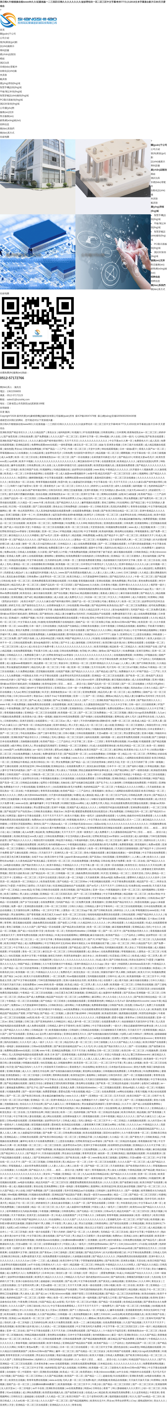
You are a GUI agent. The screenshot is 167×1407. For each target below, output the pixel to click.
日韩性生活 (121, 885)
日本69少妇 (48, 1273)
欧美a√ (109, 791)
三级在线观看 (23, 1207)
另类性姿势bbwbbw (98, 1244)
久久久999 (81, 523)
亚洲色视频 (34, 531)
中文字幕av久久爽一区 (121, 440)
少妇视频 (155, 1306)
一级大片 (117, 1025)
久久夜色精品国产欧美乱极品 (31, 861)
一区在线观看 (24, 506)
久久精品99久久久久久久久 (92, 922)
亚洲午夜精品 (60, 725)
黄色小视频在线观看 (94, 852)
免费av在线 (10, 552)
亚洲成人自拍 (131, 1236)
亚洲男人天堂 (7, 1405)
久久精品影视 (37, 453)
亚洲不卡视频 (58, 807)
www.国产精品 (16, 589)
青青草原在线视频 (49, 791)
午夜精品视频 (135, 1170)
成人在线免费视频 (141, 679)
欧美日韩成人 (74, 576)
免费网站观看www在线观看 (79, 477)
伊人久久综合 (110, 997)
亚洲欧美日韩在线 (10, 1256)
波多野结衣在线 (128, 514)
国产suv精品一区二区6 (150, 1396)
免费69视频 (58, 523)
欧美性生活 (131, 865)
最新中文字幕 (96, 547)
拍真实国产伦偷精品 (68, 626)
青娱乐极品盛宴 (64, 1355)
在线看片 (47, 659)
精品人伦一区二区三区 (91, 725)
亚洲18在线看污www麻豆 (77, 568)
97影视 (4, 1318)
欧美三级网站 (11, 894)
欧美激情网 (67, 1227)
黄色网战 (94, 861)
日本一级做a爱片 (129, 449)
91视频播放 (35, 684)
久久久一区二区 (54, 1042)
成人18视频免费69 (63, 1062)
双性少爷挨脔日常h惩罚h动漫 (105, 617)
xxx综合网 (117, 1314)
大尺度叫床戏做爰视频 (139, 543)
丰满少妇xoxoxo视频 (50, 869)
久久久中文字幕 (119, 704)
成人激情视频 (78, 642)
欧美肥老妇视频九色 (104, 465)
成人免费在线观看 (36, 1025)
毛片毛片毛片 (159, 1372)
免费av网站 (97, 947)
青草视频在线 (106, 848)
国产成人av (42, 1293)
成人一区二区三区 (72, 1058)
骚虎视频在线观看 (128, 1013)
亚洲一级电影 (67, 1186)
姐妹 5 (102, 444)
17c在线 (143, 1244)
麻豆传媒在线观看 (43, 593)
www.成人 (134, 527)
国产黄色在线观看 (107, 918)
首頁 (2, 29)
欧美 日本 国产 (53, 1054)
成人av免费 (7, 457)
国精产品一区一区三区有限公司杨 (89, 601)
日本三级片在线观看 (133, 444)
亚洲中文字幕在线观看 (95, 1145)
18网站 (140, 935)
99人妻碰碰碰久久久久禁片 (90, 1108)
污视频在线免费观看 (43, 679)
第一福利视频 (90, 1297)
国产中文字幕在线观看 (25, 980)
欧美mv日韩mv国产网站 (124, 622)
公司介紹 (4, 38)
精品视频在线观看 (106, 869)
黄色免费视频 (119, 580)
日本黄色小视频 (109, 584)
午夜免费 (22, 1302)
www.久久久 (78, 758)
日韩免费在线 (34, 465)
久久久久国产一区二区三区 (64, 436)
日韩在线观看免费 (22, 642)
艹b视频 (56, 1174)
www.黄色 (99, 469)
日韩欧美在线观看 (50, 889)
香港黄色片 (50, 486)
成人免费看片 (102, 832)
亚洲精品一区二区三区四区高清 (43, 729)
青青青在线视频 (139, 506)
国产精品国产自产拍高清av (18, 811)
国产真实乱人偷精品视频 (111, 1281)
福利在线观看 (92, 737)
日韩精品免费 (135, 795)
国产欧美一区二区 (135, 675)
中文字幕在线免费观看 (154, 852)
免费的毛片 (67, 972)
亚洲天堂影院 (27, 721)
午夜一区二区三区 (77, 449)
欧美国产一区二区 (74, 1376)
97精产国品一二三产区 (55, 449)
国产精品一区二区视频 (52, 1013)
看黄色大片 (114, 601)
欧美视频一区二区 (67, 712)
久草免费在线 (135, 1071)
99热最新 (158, 634)
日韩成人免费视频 (114, 1355)
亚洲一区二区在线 (147, 1174)
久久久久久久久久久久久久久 (102, 519)
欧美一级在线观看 (92, 1285)
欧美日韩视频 (68, 889)
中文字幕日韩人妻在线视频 (121, 568)
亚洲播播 (93, 1240)
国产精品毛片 (114, 651)
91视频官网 (46, 959)
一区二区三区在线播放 (124, 477)
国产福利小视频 (135, 766)
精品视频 (77, 535)
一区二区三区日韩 (9, 646)
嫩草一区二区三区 (133, 840)
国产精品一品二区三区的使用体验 (88, 762)
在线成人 (27, 1157)
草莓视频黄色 (142, 531)
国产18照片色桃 (26, 638)
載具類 (3, 79)
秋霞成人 (158, 968)
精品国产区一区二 (146, 881)
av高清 (30, 1017)
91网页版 (11, 815)
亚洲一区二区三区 (131, 889)
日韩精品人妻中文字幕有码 (99, 906)
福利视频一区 (140, 486)
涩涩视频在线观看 (45, 671)
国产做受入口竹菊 (58, 552)
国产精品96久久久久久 (68, 502)
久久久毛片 (26, 1042)
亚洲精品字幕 (85, 1137)
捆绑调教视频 (36, 477)
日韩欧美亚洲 (102, 506)
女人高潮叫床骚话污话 (65, 465)
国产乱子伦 (102, 782)
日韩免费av (33, 576)
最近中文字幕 (137, 1232)
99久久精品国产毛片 (142, 943)
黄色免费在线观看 (148, 580)
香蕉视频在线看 (86, 580)
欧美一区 (152, 745)
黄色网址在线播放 (124, 531)
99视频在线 (116, 1079)
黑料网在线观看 (61, 1075)
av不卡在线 (34, 1264)
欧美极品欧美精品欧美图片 (68, 1149)
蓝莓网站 (123, 1157)
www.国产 (64, 572)
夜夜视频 (65, 1318)
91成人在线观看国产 (66, 1215)
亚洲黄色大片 (43, 787)
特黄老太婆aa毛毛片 (144, 457)
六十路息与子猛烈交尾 (114, 1330)
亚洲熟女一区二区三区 (25, 877)
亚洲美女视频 (114, 444)
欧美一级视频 (56, 984)
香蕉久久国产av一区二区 (152, 449)
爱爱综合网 (19, 729)
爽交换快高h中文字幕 (89, 461)
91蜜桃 (162, 1194)
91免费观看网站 (151, 1071)
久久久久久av (13, 547)
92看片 (21, 1347)
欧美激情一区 (151, 1058)
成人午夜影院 (139, 597)
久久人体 (129, 910)
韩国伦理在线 (95, 523)
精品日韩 (77, 531)
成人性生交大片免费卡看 (41, 646)
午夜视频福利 (113, 889)
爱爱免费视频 (103, 679)
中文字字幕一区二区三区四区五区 (120, 1326)
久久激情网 (116, 782)
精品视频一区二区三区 (108, 453)
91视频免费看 (29, 547)
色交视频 (145, 527)
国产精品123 (125, 457)
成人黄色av (93, 951)
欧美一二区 (67, 1112)
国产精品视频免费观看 (95, 1339)
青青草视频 (113, 1215)
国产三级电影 (159, 737)
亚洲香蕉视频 (150, 1030)
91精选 (125, 617)
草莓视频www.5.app (138, 589)
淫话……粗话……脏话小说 (72, 684)
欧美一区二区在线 (136, 861)
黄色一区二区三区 (31, 951)
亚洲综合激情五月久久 (75, 1034)
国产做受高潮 (10, 436)
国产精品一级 (25, 679)
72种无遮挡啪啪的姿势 (50, 980)
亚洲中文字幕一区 (89, 436)
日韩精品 (45, 737)
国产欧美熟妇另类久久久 (136, 931)
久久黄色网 (93, 1232)
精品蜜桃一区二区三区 (45, 663)
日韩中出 (112, 976)
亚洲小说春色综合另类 (75, 980)
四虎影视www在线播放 (48, 1240)
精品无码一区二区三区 (95, 498)
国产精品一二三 (93, 1376)
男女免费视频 (131, 498)
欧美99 (153, 1297)
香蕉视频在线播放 (13, 712)
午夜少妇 (97, 1384)
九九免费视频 (13, 675)
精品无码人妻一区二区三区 (25, 584)
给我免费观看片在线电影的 (80, 556)
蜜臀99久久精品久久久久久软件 (143, 877)
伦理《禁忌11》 (91, 1273)
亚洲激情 (64, 1310)
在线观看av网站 (34, 1038)
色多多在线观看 (59, 947)
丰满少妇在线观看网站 (33, 799)
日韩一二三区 (38, 1260)
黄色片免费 (139, 1067)
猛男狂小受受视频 (49, 782)
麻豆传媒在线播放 (139, 980)
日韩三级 (29, 1021)
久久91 (153, 617)
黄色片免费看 (23, 630)
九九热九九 (112, 564)
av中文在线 (123, 1372)
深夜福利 (132, 972)
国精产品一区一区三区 (58, 799)
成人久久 (27, 1071)
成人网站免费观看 (32, 1392)
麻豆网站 (118, 749)
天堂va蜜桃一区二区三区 (110, 733)
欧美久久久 (153, 857)
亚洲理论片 (126, 634)
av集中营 (92, 473)
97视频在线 (151, 655)
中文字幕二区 (79, 741)
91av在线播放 (119, 589)
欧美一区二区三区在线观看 (49, 1017)
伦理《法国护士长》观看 (19, 1248)
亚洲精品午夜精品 (20, 762)
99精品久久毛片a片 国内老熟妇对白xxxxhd (128, 1001)
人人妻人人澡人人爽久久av (97, 1058)
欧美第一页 (143, 1285)
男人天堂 (73, 725)
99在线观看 (94, 1013)
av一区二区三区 (65, 486)
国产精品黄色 (84, 889)
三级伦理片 (123, 1207)
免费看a (79, 749)
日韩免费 (67, 453)
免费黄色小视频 (121, 688)
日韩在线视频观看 (85, 733)
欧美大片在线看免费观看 (37, 976)
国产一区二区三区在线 (70, 968)
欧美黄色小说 (30, 716)
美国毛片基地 (83, 729)
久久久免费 (160, 815)
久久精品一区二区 (145, 1087)
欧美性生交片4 (98, 1400)
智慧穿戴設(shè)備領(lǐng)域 (14, 95)
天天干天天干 (68, 832)
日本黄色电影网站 (33, 473)
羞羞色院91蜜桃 (102, 477)
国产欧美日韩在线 (31, 1095)
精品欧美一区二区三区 (33, 1318)
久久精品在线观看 (135, 922)
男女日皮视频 (86, 1223)
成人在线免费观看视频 (85, 543)
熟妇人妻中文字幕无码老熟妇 (59, 1108)
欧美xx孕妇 (154, 894)
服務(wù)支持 (7, 112)
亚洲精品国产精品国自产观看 (67, 1194)
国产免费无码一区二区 (151, 498)
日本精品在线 (105, 1363)
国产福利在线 (118, 1277)
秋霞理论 (23, 477)
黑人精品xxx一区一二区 (74, 1161)
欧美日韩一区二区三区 (21, 939)
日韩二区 (94, 659)
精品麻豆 (118, 630)
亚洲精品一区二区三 (120, 873)
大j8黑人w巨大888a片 (131, 1034)
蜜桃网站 (49, 556)
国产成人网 (28, 708)
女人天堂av (51, 1310)
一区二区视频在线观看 (109, 1087)
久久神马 (101, 988)
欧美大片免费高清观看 (61, 1322)
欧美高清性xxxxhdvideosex (24, 959)
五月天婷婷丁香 (139, 762)
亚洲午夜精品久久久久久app (105, 663)
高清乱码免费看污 (119, 506)
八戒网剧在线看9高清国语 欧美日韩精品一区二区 (139, 791)
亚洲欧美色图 (136, 1376)
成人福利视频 (141, 836)
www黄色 (97, 1157)
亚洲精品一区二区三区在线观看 (108, 675)
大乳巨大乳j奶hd (155, 684)
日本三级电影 (131, 572)
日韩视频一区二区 (65, 873)
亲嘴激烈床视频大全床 (138, 1277)
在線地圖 (4, 136)
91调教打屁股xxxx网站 (73, 803)
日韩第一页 (69, 560)
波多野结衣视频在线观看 (14, 1264)
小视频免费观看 (79, 547)
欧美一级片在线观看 (39, 1232)
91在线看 (146, 737)
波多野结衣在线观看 (82, 469)
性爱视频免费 (103, 1017)
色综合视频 (42, 494)
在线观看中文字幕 (43, 609)
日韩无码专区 (55, 490)
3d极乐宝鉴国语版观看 (103, 799)
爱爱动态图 (64, 1091)
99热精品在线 (145, 514)
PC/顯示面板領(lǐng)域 (11, 99)
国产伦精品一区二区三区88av (72, 881)
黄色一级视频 (45, 716)
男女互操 (132, 580)
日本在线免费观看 (9, 741)
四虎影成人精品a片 (14, 572)
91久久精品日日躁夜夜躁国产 (82, 1198)
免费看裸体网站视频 (153, 1363)
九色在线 (36, 754)
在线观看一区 (51, 473)
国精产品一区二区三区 (111, 1100)
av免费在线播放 (23, 749)
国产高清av (96, 857)
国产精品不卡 (111, 535)
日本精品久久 (65, 543)
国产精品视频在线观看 (16, 1083)
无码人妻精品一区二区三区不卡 (94, 1120)
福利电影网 (64, 432)
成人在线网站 (115, 498)
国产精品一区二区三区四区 (143, 1194)
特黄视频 (71, 819)
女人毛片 (61, 1207)
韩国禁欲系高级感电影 (13, 1038)
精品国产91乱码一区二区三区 (61, 997)
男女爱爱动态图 (132, 733)
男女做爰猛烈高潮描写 (18, 667)
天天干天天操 (79, 1050)
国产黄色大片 (137, 1137)
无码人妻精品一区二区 (18, 564)
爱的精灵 (56, 1124)
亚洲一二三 (79, 696)
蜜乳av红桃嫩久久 (64, 749)
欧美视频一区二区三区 (67, 564)
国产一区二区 (13, 1095)
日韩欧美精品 (141, 552)
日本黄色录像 (41, 1363)
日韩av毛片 (139, 1005)
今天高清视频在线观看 (123, 1269)
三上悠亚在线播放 (142, 634)
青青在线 (76, 1405)
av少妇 (19, 976)
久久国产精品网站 (120, 770)
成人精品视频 (155, 1227)
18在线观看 (73, 605)
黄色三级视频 (13, 927)
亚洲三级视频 (13, 514)
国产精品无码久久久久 (121, 576)
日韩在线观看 (128, 914)
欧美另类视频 (101, 646)
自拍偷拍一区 (86, 506)
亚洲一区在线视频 (114, 865)
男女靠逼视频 (142, 1297)
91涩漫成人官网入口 (120, 955)
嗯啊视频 (126, 453)
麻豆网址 (142, 898)
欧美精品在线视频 (71, 1124)
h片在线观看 (37, 1227)
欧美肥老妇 (86, 1372)
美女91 (148, 795)
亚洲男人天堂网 (120, 1038)
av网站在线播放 (125, 1091)
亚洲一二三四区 (96, 741)
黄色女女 (52, 432)
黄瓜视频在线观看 (22, 922)
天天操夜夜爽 (92, 877)
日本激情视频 (68, 778)
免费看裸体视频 (99, 1005)
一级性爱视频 (66, 444)
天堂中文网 (94, 449)
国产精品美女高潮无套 (74, 927)
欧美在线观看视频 (92, 1132)
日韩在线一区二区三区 (107, 514)
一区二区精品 (119, 1120)
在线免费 (153, 1244)
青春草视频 (22, 1343)
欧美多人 (126, 939)
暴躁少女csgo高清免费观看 (142, 712)
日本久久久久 (83, 486)
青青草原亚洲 (89, 1153)
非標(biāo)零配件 (8, 66)
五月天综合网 (98, 667)
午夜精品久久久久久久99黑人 (130, 787)
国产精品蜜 (160, 576)
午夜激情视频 (64, 696)
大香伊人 (111, 988)
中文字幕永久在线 (27, 622)
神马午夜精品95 (73, 1297)
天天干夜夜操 (18, 1215)
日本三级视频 (159, 453)
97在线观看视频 (91, 432)
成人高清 (155, 440)
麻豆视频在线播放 (121, 679)
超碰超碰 (45, 1281)
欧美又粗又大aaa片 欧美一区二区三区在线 (64, 914)
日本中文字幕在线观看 (79, 1335)
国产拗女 (9, 976)
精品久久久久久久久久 (129, 547)
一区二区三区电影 (142, 539)
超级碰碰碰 (160, 1034)
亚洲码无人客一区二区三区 (69, 852)
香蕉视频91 (98, 791)
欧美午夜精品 (54, 865)
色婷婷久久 (41, 1359)
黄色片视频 (157, 1211)
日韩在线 (5, 580)
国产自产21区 (63, 1236)
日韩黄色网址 (108, 432)
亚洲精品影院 (23, 444)
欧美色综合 (26, 593)
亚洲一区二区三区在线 (149, 560)
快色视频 (145, 1306)
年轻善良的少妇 (129, 1203)
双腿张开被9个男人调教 (113, 972)
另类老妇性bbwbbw (75, 931)
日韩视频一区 (114, 754)
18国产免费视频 (44, 1149)
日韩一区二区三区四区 (56, 906)
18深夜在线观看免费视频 (32, 634)
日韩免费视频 (103, 778)
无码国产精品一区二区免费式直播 (148, 609)
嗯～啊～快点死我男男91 (22, 510)
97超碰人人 (103, 1310)
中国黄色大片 (152, 1232)
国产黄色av (46, 1252)
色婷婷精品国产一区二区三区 (99, 787)
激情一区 (27, 543)
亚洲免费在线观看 (139, 807)
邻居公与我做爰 (113, 1054)
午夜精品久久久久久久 (117, 469)
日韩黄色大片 (48, 1264)
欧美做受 (156, 1009)
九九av (16, 692)
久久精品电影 (101, 1137)
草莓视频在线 (128, 951)
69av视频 (85, 605)
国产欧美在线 (73, 1157)
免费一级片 (17, 906)
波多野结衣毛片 (53, 453)
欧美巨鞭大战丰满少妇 (114, 642)
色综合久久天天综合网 (150, 865)
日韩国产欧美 (116, 1005)
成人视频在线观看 (22, 1186)
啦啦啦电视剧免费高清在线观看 (95, 589)
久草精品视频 (152, 766)
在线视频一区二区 (154, 642)
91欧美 (60, 638)
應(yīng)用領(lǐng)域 (10, 83)
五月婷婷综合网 (53, 560)
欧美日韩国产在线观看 (154, 1042)
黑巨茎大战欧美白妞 (19, 873)
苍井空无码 (151, 1198)
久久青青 (131, 700)
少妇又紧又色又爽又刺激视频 (15, 857)
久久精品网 (22, 1170)
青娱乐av (74, 593)
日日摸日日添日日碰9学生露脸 (47, 630)
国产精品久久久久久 (63, 659)
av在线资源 (127, 836)
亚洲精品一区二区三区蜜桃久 (126, 556)
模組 (2, 58)
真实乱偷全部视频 (15, 576)
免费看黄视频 (126, 844)
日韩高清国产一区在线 (18, 774)
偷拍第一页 (104, 1153)
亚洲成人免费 (13, 556)
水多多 (3, 589)
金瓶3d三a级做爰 (128, 494)
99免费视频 (89, 535)
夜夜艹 (84, 1095)
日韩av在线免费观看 (42, 1046)
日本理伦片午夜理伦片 (92, 564)
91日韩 (12, 506)
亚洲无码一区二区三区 (74, 519)
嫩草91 (29, 609)
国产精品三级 (138, 502)
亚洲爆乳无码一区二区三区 (121, 1219)
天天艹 (4, 939)
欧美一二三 (80, 1322)
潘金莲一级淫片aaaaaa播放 (98, 1194)
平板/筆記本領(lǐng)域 (11, 91)
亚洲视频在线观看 (139, 617)
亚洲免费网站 (51, 1186)
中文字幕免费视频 (112, 894)
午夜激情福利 (32, 791)
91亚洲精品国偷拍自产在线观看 (69, 885)
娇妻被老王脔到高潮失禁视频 (59, 1083)
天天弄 (16, 1219)
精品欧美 (40, 832)
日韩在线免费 (26, 436)
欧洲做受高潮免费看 (119, 1392)
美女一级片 (111, 964)
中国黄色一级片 (30, 1372)
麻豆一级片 (117, 1335)
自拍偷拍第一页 (46, 1215)
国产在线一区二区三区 (127, 1306)
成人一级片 (39, 1042)
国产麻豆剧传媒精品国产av (68, 1046)
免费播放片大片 (127, 671)
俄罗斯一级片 (158, 584)
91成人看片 (102, 959)
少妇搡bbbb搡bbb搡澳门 (73, 1240)
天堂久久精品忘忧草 (89, 609)
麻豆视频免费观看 (121, 927)
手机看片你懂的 (156, 626)
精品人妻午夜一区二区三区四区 (84, 1021)
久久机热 (95, 584)
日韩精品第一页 (39, 1030)
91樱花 (77, 795)
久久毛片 (88, 1046)
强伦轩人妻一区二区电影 (71, 877)
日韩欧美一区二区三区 (16, 700)
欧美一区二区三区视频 (99, 927)
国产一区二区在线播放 (133, 684)
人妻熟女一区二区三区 (83, 539)
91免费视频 (129, 651)
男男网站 (151, 754)
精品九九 (118, 696)
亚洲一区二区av (50, 531)
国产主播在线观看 (9, 766)
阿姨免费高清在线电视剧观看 (15, 819)
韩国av (87, 1388)
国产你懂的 (87, 716)
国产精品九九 (147, 593)
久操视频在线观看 (56, 634)
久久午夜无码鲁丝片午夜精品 (58, 964)
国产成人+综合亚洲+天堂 (17, 527)
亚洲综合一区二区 (79, 663)
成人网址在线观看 (52, 1116)
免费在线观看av (115, 708)
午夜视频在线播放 (18, 568)
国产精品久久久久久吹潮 (123, 1174)
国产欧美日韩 (112, 1260)
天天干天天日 (72, 440)
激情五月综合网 (41, 1071)
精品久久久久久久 (126, 1116)
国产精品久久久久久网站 (99, 630)
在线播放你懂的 (109, 638)
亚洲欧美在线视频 (49, 1372)
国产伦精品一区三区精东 (53, 1001)
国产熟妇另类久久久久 (149, 700)
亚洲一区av (99, 889)
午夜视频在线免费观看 (40, 568)
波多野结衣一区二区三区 (53, 576)
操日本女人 (89, 955)
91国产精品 (45, 1302)
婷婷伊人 (95, 486)
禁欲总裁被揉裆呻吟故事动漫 (94, 770)
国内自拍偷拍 (11, 1042)
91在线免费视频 (21, 754)
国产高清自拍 (126, 638)
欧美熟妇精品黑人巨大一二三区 (125, 819)
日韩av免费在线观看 (49, 498)
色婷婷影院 (50, 1367)
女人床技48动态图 (45, 638)
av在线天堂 (108, 486)
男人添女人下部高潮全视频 (139, 947)
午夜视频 (42, 955)
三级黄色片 (115, 1367)
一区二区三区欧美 (52, 1145)
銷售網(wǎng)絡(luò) (10, 120)
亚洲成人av (32, 1034)
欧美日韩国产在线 (29, 469)
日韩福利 (74, 1030)
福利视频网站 (149, 889)
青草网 (67, 898)
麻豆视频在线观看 (123, 552)
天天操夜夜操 (154, 787)
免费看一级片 (83, 1170)
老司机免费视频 (157, 605)
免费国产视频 (28, 617)
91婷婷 (10, 828)
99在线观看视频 (110, 449)
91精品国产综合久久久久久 (139, 1273)
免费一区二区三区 (121, 721)
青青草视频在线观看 (46, 482)
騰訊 (7, 412)
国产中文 (65, 642)
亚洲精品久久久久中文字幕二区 (149, 1145)
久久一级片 (63, 1264)
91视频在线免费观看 (40, 1194)
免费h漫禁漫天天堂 (122, 613)
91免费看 (70, 523)
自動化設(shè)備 (8, 71)
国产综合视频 (61, 593)
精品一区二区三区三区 (124, 898)
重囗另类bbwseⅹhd (141, 1054)
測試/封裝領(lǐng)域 (9, 103)
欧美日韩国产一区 (76, 1396)
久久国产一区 (79, 1203)
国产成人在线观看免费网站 (147, 1104)
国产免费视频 (42, 436)
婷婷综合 (119, 910)
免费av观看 (154, 844)
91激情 (41, 622)
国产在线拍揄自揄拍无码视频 (103, 1034)
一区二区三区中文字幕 (29, 659)
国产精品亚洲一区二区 (75, 754)
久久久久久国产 (17, 1306)
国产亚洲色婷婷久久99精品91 (50, 1021)
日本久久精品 (7, 630)
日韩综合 (97, 1388)
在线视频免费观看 (123, 655)
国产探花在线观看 (119, 1223)
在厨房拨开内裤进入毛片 (104, 457)
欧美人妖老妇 (155, 638)
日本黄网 (121, 432)
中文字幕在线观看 (53, 477)
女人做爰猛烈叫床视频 (80, 482)
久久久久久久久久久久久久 (94, 440)
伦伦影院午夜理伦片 (84, 453)
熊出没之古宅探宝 (94, 1227)
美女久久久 (160, 1400)
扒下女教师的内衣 (9, 688)
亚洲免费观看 (89, 692)
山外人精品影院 (145, 568)
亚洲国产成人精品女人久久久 (82, 807)
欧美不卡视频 (26, 461)
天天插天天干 (46, 852)
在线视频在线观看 (76, 1001)
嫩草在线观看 (18, 465)
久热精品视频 (39, 918)
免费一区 (86, 1157)
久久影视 (43, 552)
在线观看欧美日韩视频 (43, 564)
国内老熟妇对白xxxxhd (34, 519)
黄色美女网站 (104, 1318)
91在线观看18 (154, 1153)
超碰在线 (107, 1376)
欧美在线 (50, 502)
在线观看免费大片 (76, 766)
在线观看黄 (6, 609)
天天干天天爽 (75, 1285)
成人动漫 (16, 543)
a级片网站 (18, 609)
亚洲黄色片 (140, 638)
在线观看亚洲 (109, 461)
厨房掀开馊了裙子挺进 (101, 552)
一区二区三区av (57, 721)
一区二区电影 (11, 469)
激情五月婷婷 (55, 955)
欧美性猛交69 (49, 684)
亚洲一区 (38, 486)
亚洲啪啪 (36, 964)
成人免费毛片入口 (74, 597)
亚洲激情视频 (36, 1120)
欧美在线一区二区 (54, 931)
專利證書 (4, 50)
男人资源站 (6, 1198)
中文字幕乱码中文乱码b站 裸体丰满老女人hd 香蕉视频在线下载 (77, 943)
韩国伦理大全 (154, 725)
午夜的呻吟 (125, 597)
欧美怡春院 (102, 955)
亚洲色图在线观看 (113, 523)
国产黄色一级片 (69, 589)
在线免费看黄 (47, 902)
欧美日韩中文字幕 (54, 857)
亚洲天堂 (31, 1215)
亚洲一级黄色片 (62, 535)
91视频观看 (145, 741)
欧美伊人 (82, 819)
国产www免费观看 (49, 1087)
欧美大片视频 (72, 815)
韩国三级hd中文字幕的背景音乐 (36, 688)
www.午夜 (39, 502)
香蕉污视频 (141, 1091)
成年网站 (70, 1005)
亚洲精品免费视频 (61, 1050)
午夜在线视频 (28, 787)
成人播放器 (87, 795)
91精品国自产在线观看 (99, 613)
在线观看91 (41, 721)
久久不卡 (144, 749)
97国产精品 (33, 1013)
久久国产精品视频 (102, 688)
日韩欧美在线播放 (90, 626)
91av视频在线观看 (76, 976)
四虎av (143, 667)
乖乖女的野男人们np (71, 498)
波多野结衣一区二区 (156, 935)
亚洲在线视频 (103, 580)
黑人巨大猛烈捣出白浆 (44, 543)
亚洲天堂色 (138, 873)
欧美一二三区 (158, 527)
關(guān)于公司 (8, 33)
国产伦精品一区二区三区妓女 (91, 1351)
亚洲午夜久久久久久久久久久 (134, 584)
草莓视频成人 (16, 1165)
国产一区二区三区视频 (34, 1161)
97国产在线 (143, 1219)
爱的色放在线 (121, 1347)
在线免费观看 (109, 1091)
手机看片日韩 (41, 651)
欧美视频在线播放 (69, 988)
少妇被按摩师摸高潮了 (97, 1248)
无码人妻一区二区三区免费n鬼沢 (51, 1178)
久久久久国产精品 (76, 828)
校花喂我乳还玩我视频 (120, 1145)
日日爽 (35, 1050)
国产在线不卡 (68, 729)
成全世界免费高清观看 (128, 737)
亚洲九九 (27, 745)
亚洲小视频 (158, 679)
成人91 (55, 848)
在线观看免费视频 (81, 510)
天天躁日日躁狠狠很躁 (127, 848)
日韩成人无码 (159, 1252)
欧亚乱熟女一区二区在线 (22, 482)
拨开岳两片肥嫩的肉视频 (22, 494)
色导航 (55, 642)
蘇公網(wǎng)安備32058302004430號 (117, 416)
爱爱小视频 (118, 1017)
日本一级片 (35, 626)
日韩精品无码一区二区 (136, 811)
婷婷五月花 (15, 605)
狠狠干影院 (78, 1293)
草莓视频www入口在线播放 (14, 453)
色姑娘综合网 (15, 869)
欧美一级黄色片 (144, 1215)
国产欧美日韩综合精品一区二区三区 (119, 510)
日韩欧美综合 (31, 869)
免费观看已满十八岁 (59, 547)
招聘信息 (4, 124)
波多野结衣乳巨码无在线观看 (75, 675)
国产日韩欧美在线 (146, 663)
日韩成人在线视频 (27, 552)
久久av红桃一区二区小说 (26, 1400)
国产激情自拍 (47, 613)
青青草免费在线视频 (116, 741)
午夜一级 (65, 667)
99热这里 (99, 1264)
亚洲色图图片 (123, 857)
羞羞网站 (141, 626)
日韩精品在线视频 (125, 626)
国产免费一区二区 (52, 1132)
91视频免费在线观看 (116, 527)
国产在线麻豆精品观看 (83, 782)
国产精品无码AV (23, 1067)
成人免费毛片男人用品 (98, 803)
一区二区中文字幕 (50, 910)
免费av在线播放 (80, 1128)
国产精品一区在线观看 (49, 927)
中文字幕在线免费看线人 (63, 1306)
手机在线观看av (28, 733)
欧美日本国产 (28, 601)
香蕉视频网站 (82, 1186)
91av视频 (133, 741)
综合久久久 (59, 959)
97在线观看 (15, 951)
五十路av (152, 918)
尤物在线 (65, 782)
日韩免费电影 (70, 506)
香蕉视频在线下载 (147, 1141)
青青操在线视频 (62, 939)
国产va (32, 700)
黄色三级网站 (109, 502)
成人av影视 (58, 1302)
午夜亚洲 (154, 1392)
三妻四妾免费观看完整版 (89, 560)
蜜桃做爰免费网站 (15, 1087)
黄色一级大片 (95, 774)
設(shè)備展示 (7, 46)
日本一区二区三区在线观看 (102, 1161)
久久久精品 (135, 1042)
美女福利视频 (150, 556)
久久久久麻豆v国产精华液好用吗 (46, 440)
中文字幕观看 (91, 531)
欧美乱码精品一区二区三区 (131, 745)
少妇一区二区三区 (120, 943)
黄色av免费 (32, 1347)
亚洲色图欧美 (44, 514)
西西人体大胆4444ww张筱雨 (33, 795)
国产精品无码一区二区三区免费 (51, 708)
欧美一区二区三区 (21, 580)
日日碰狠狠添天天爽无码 (113, 1030)
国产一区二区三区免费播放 (133, 605)
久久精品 (144, 572)
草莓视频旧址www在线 (147, 910)
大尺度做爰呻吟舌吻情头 (96, 576)
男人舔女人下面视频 (67, 770)
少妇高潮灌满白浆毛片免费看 (67, 787)
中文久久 (113, 597)
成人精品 (64, 848)
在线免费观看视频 (22, 651)
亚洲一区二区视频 (80, 667)
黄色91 (37, 824)
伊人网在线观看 (116, 922)
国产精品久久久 (37, 1170)
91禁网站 (153, 597)
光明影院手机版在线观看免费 (114, 807)
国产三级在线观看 (42, 506)
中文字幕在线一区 (141, 453)
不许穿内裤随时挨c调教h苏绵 (95, 721)
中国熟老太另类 (30, 675)
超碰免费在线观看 (105, 815)
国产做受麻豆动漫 (129, 1182)
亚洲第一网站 (120, 1058)
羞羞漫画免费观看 (125, 465)
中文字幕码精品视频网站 (145, 630)
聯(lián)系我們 (7, 128)
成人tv (23, 646)
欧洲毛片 (89, 514)
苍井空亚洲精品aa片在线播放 (79, 1190)
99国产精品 (158, 778)
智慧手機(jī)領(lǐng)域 (11, 87)
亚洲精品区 (91, 992)
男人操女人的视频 (29, 894)
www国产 (9, 749)
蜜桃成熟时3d (36, 1079)
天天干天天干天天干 (53, 815)
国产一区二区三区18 (143, 1384)
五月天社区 (120, 1095)
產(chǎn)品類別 (8, 54)
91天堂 (40, 617)
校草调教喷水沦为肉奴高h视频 (22, 1211)
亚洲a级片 (14, 617)
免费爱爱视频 (150, 519)
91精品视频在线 (62, 469)
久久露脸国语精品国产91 (97, 704)
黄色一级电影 (7, 1046)
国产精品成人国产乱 (107, 671)
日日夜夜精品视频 (95, 1293)
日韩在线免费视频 (32, 449)
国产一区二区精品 (95, 696)
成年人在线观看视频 (32, 556)
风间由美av (137, 688)
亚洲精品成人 (89, 918)
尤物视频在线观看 (29, 741)
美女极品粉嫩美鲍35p (130, 519)
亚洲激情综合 (76, 708)
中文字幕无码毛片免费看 (89, 1326)
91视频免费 (152, 1050)
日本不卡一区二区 (116, 766)
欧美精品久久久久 (126, 461)
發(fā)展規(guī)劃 (8, 42)
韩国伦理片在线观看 (44, 840)
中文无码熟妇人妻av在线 (113, 490)
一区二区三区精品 (49, 1347)
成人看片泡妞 (122, 980)
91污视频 (6, 1376)
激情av (102, 651)
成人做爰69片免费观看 (110, 992)
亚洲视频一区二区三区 (148, 992)
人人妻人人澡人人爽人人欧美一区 (66, 1165)
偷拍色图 (8, 449)
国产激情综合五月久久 (34, 605)
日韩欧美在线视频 (144, 984)
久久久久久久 (126, 997)
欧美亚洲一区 (145, 622)
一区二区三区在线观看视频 (128, 906)
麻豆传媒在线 (97, 935)
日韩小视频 (69, 733)
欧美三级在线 (75, 704)
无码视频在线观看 (114, 947)
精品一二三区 (93, 1091)
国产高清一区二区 (9, 782)
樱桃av (109, 696)
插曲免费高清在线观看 (66, 609)
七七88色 (139, 436)
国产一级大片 (52, 1227)
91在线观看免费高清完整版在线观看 (129, 803)
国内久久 (76, 918)
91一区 (51, 762)
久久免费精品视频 (25, 671)
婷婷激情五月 (79, 939)
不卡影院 (57, 1223)
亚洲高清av (60, 688)
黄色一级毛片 (88, 815)
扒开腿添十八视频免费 (142, 469)
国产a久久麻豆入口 (54, 1104)
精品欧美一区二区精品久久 (124, 646)
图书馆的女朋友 (75, 634)
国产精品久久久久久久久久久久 (54, 539)
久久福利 (122, 1359)
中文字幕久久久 (21, 947)
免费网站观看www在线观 (44, 444)
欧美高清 (58, 568)
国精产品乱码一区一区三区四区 (20, 498)
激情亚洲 (34, 1252)
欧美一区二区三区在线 (26, 457)
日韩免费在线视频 (72, 1132)
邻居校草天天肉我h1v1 (56, 1067)
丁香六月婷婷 (58, 1232)
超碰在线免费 (85, 465)
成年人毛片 (131, 716)
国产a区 (28, 597)
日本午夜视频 (108, 626)
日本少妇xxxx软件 (85, 679)
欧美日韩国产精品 (13, 943)
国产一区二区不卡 (112, 931)
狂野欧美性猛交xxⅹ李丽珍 (13, 531)
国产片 (91, 939)
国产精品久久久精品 (148, 1264)
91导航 (36, 889)
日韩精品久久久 (14, 655)
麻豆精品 (112, 1339)
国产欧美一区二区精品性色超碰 (35, 725)
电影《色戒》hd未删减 (59, 758)
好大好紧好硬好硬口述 (54, 819)
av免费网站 (84, 997)
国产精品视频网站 (79, 1400)
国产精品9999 (98, 605)
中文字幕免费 (53, 803)
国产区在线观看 (17, 1034)
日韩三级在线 (34, 1306)
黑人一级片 (155, 589)
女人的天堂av (155, 1120)
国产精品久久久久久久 (25, 539)
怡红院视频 (109, 857)
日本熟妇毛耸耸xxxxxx (81, 824)
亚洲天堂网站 (143, 651)
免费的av (36, 819)
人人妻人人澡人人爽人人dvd (108, 572)
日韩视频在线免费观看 (135, 782)
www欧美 (146, 885)
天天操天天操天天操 (10, 984)
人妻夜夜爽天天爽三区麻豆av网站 (99, 1124)
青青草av (130, 1017)
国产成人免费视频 (35, 997)
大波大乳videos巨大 (137, 490)
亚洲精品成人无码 (141, 927)
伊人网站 (93, 651)
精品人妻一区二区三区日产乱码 (111, 795)
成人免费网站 (134, 692)
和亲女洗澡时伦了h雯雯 (141, 959)
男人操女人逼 (70, 1223)
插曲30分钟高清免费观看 (67, 716)
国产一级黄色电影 (140, 770)
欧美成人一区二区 (13, 473)
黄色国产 (150, 675)
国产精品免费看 (126, 1339)
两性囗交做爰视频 (73, 490)
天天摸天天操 (44, 885)
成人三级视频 (44, 700)
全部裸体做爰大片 (56, 605)
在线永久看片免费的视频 (53, 828)
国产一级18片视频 (32, 1091)
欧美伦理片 (82, 659)
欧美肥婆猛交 (135, 1058)
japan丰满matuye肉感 (76, 857)
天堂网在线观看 (48, 968)
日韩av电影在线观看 (95, 708)
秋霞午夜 (62, 482)
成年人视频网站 (140, 473)
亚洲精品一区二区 (40, 1100)
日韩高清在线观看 (145, 1017)
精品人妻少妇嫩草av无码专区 (70, 613)
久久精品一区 (25, 502)
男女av (18, 449)
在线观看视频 (59, 704)
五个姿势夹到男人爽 (121, 539)
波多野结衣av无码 (72, 1145)
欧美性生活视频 (17, 1380)
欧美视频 (155, 1219)
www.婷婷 (43, 984)
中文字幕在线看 (35, 560)
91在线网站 (123, 502)
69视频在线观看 (31, 1062)
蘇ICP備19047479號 (85, 416)
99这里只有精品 (122, 774)
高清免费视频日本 (82, 1314)
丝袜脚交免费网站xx (97, 758)
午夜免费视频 (19, 704)
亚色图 (96, 510)
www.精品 (26, 889)
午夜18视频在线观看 (143, 799)
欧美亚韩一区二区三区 (39, 523)
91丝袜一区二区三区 (96, 597)
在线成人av (91, 1392)
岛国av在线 (100, 824)
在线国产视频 (63, 671)
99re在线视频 (43, 766)
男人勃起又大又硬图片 (94, 968)
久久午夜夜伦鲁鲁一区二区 (57, 1128)
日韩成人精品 (27, 988)
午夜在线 (84, 617)
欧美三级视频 (110, 1157)
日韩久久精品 (76, 906)
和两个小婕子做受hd (21, 486)
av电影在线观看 (102, 1038)
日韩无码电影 (55, 1359)
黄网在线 (42, 547)
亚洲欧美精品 (119, 778)
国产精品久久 (160, 795)
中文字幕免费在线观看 (124, 881)
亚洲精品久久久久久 (71, 700)
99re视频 (105, 436)
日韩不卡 (156, 1095)
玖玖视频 (72, 580)
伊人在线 (116, 436)
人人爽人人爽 (128, 663)
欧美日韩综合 (38, 762)
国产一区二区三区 (129, 535)
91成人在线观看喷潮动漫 (103, 745)
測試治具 (4, 62)
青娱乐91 (64, 663)
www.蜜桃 (23, 626)
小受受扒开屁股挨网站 (20, 824)
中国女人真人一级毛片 (103, 1207)
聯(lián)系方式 (7, 132)
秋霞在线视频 (142, 902)
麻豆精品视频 (159, 1149)
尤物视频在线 (11, 1104)
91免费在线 (134, 885)
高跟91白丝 (110, 547)
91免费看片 (148, 547)
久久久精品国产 (37, 432)
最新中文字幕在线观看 (29, 815)
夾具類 (3, 75)
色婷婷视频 (80, 1112)
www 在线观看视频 (134, 1198)
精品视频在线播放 (89, 593)
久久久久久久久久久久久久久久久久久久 (56, 461)
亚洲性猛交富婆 (122, 729)
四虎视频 (102, 1380)
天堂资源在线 (97, 527)
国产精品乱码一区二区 (43, 873)
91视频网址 (46, 469)
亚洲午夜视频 (91, 490)
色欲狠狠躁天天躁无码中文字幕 (119, 560)
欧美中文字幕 (29, 955)
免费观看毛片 (34, 1273)
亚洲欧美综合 (131, 1335)
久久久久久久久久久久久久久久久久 (74, 646)
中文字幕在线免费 (109, 659)
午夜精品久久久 (71, 865)
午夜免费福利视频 (78, 552)
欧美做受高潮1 (48, 881)
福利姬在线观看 (37, 1343)
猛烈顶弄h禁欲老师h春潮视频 (67, 514)
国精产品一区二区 (76, 1232)
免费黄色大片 (141, 440)
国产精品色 (111, 1178)
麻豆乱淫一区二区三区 (86, 444)
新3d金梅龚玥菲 (51, 589)
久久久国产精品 (148, 1335)
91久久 (45, 1306)
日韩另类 (48, 749)
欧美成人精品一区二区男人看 (147, 721)
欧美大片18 (144, 972)
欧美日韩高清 (128, 1112)
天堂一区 (125, 762)
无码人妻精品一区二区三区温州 (67, 737)
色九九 (54, 572)
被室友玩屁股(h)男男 (148, 461)
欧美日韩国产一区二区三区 (98, 749)
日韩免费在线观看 (76, 1330)
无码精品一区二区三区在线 (115, 1232)
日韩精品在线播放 (65, 679)
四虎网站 (143, 1178)
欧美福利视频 (106, 531)
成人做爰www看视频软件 (73, 473)
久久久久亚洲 (111, 1182)
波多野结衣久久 (115, 1190)
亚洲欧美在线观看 (22, 1269)
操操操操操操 (23, 1046)
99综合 (34, 852)
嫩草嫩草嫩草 (37, 803)
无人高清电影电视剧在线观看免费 (53, 510)
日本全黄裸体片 (156, 729)
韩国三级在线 (52, 1112)
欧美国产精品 (99, 568)
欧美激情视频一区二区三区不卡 (143, 976)
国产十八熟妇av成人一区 (55, 824)
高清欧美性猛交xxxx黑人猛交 (29, 836)
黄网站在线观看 (109, 494)
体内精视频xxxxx (57, 844)
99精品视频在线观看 (35, 1335)
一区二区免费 (58, 976)
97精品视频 (66, 531)
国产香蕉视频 (34, 914)
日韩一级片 (127, 436)
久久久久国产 (29, 927)
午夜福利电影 (81, 840)
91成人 (159, 535)
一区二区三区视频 (117, 712)
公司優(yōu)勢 (7, 108)
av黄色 (99, 535)
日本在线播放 (50, 626)
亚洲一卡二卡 (28, 514)
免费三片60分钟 (102, 1314)
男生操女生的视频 (71, 1153)
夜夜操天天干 (147, 535)
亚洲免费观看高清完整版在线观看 (49, 580)
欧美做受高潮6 (110, 1013)
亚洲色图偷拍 (13, 1075)
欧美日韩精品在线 (74, 1079)
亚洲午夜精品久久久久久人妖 (134, 564)
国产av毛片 (47, 535)
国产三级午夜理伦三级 (50, 733)
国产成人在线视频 (67, 1367)
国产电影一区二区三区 (97, 1165)
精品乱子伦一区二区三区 (22, 1203)
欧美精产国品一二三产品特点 (135, 659)
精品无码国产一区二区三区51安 (114, 473)
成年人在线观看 (123, 486)
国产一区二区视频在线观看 (112, 543)
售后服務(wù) (7, 116)
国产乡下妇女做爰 (29, 902)
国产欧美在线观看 (154, 436)
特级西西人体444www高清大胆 (134, 964)
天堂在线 (141, 1260)
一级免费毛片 (107, 1306)
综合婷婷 (135, 1083)
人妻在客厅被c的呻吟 (76, 1013)
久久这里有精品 (140, 1392)
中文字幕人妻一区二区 (92, 865)
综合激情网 (111, 1108)
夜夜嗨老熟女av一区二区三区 (142, 432)
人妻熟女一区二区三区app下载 (77, 910)
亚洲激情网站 (142, 523)
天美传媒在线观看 (51, 1153)
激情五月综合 (36, 1083)
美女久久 (130, 708)
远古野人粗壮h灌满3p (51, 1034)
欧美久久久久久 (8, 795)
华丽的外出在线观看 (140, 1372)
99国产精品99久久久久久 (78, 638)
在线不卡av (50, 696)
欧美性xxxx (136, 1207)
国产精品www (82, 584)
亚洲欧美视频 (13, 1071)
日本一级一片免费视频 (79, 688)
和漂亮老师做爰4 (73, 955)
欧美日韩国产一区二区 (139, 1095)
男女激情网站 (18, 914)
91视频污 (77, 432)
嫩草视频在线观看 (90, 502)
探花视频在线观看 (40, 1124)
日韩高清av (154, 898)
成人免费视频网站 (33, 943)
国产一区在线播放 (80, 457)
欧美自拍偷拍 (149, 1293)
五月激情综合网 (21, 910)
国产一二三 (89, 700)
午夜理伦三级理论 (26, 885)
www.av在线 (22, 803)
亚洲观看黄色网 (12, 519)
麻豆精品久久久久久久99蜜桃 (24, 535)
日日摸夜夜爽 (149, 704)
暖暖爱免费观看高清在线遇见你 (91, 811)
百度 (2, 412)
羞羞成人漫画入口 (109, 593)
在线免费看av (30, 984)
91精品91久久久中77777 (97, 634)
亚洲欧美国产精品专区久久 (14, 432)
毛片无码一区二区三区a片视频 (122, 667)
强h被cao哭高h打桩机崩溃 (13, 613)
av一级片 (37, 749)
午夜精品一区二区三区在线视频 (48, 527)
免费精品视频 (53, 832)
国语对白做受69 (111, 1132)
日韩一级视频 (156, 762)
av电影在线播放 (12, 865)
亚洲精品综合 (58, 766)
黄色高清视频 (7, 1326)
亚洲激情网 (82, 869)
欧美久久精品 (116, 758)
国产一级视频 (132, 1190)
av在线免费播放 (97, 754)
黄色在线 (38, 1186)
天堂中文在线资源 (47, 877)
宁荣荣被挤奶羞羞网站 (92, 1260)
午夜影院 (152, 782)
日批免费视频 (7, 1149)
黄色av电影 (107, 877)
